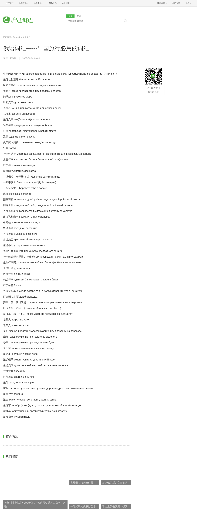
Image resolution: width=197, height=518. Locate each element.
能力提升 (17, 37)
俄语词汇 (26, 37)
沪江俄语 (7, 37)
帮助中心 (53, 3)
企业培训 (66, 3)
